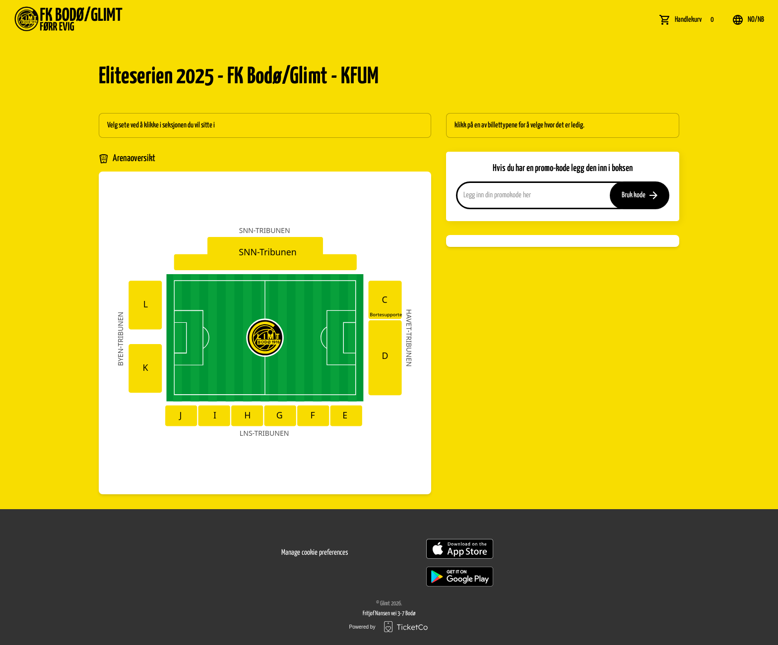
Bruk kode (639, 195)
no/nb (748, 20)
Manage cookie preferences (314, 552)
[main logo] (93, 20)
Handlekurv (696, 20)
